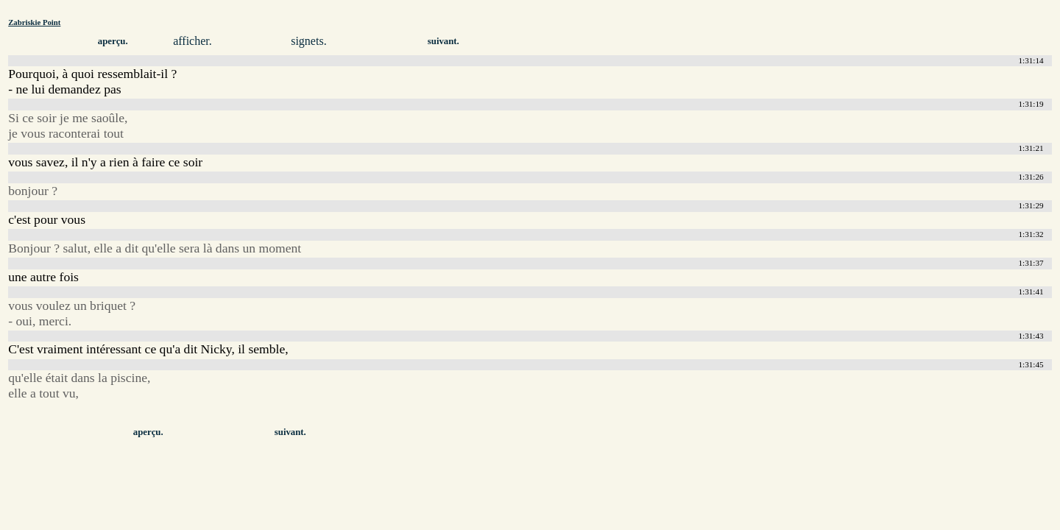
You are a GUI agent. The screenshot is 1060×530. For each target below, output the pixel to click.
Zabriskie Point (34, 22)
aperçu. (113, 41)
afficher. (192, 41)
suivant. (443, 41)
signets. (308, 41)
